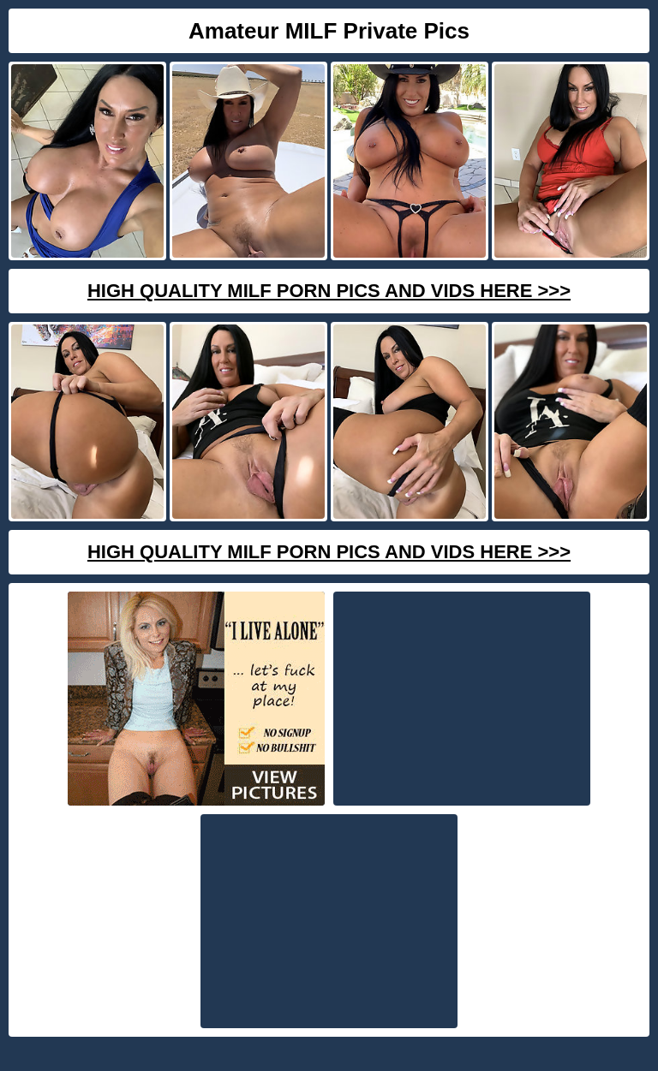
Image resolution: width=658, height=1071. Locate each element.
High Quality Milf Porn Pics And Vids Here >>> (329, 290)
